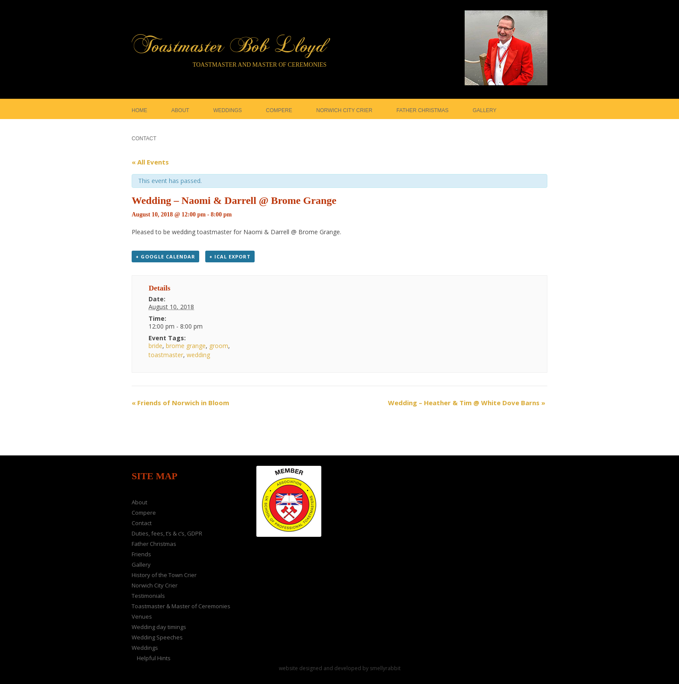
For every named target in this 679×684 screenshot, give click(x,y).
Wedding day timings (159, 627)
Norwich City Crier (155, 585)
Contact (142, 523)
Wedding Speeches (157, 637)
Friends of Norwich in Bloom (180, 402)
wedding (198, 355)
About (139, 502)
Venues (142, 616)
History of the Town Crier (164, 575)
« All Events (150, 162)
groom (218, 346)
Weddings (145, 648)
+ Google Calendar (165, 256)
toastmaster (166, 355)
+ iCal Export (230, 256)
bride (155, 346)
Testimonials (148, 596)
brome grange (186, 346)
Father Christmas (154, 544)
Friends (141, 554)
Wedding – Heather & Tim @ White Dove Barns (466, 402)
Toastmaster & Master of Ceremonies (181, 606)
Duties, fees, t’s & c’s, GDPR (167, 533)
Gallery (141, 564)
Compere (144, 512)
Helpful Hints (154, 658)
